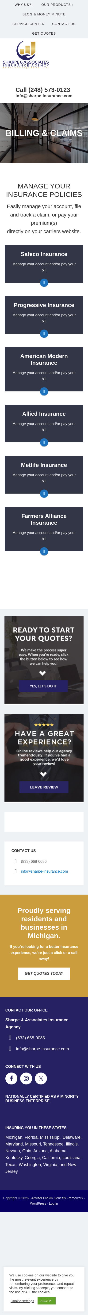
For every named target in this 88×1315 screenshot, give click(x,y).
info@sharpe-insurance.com (44, 96)
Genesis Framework (68, 1198)
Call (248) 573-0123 (42, 89)
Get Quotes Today (44, 973)
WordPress (38, 1203)
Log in (53, 1203)
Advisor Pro (39, 1198)
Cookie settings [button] (22, 1301)
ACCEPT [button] (46, 1301)
